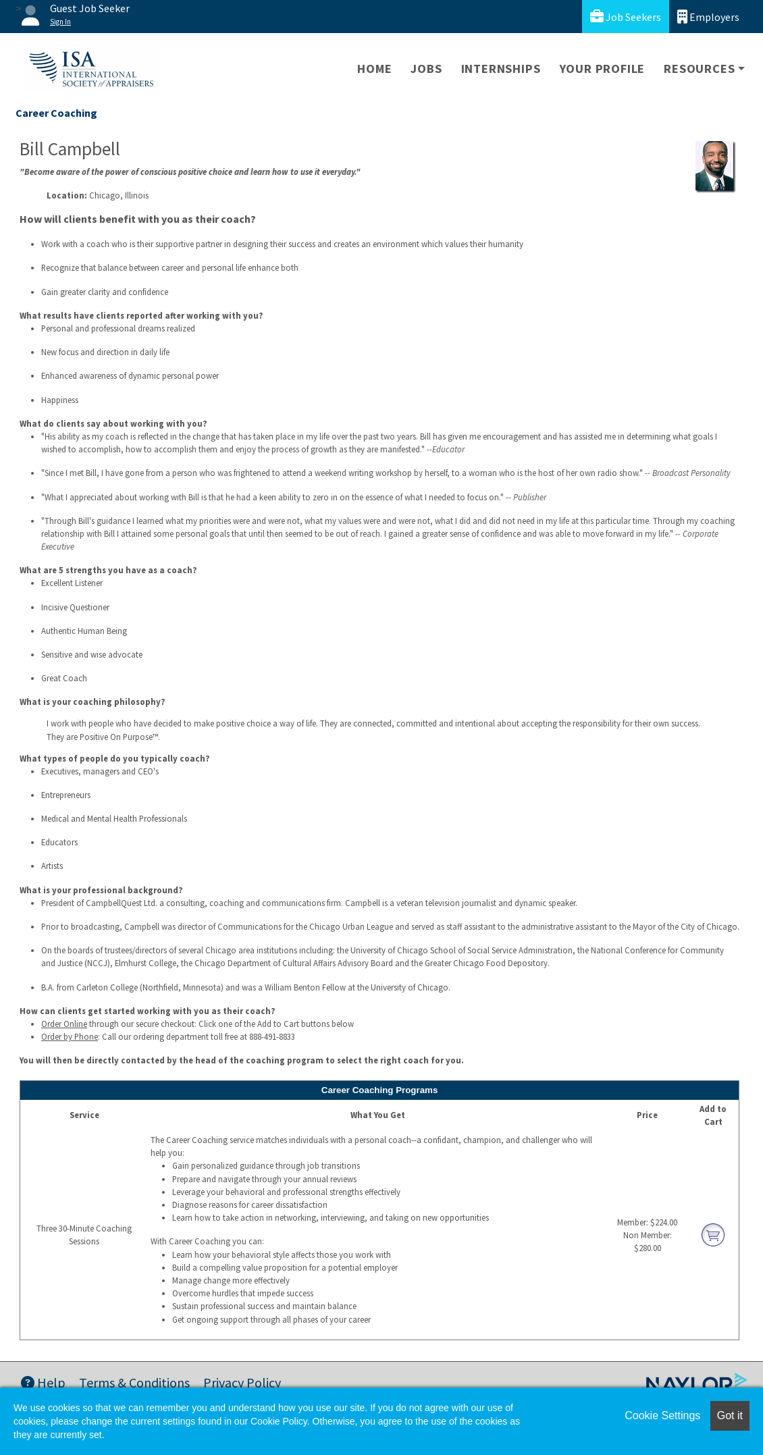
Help (43, 1382)
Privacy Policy (242, 1382)
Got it (730, 1415)
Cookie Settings (662, 1415)
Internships (501, 68)
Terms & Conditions (134, 1382)
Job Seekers (625, 16)
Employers (708, 16)
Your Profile (603, 68)
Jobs (426, 68)
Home (374, 68)
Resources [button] (699, 68)
